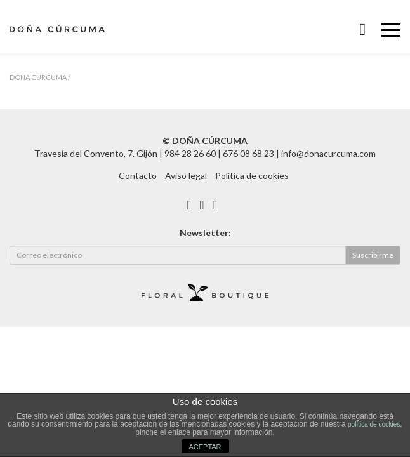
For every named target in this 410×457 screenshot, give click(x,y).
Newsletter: (205, 232)
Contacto (138, 175)
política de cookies (374, 424)
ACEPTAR (204, 447)
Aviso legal (186, 175)
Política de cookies (252, 175)
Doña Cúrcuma (38, 77)
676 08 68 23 (248, 153)
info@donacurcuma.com (328, 153)
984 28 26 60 (190, 153)
